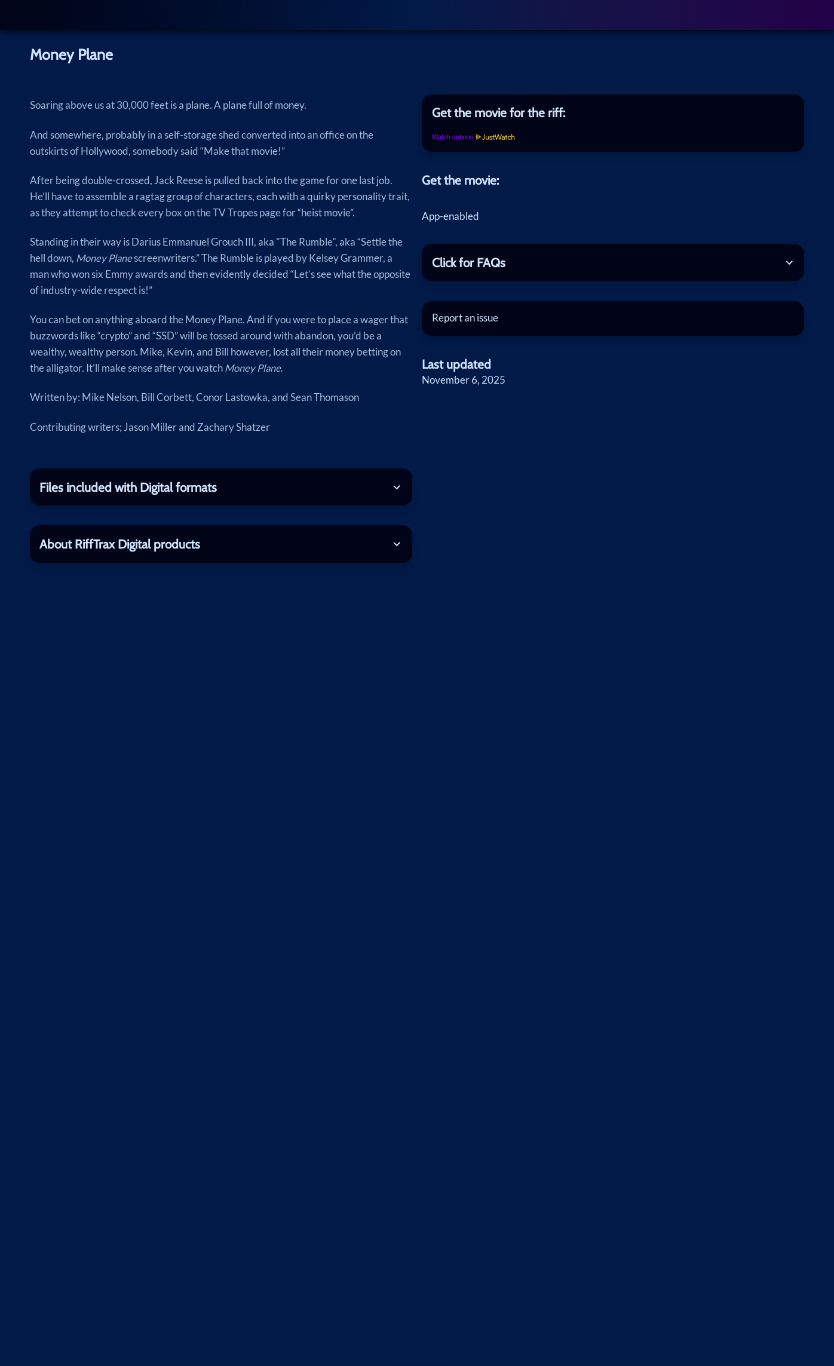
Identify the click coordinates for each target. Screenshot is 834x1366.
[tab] (613, 112)
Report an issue (465, 318)
